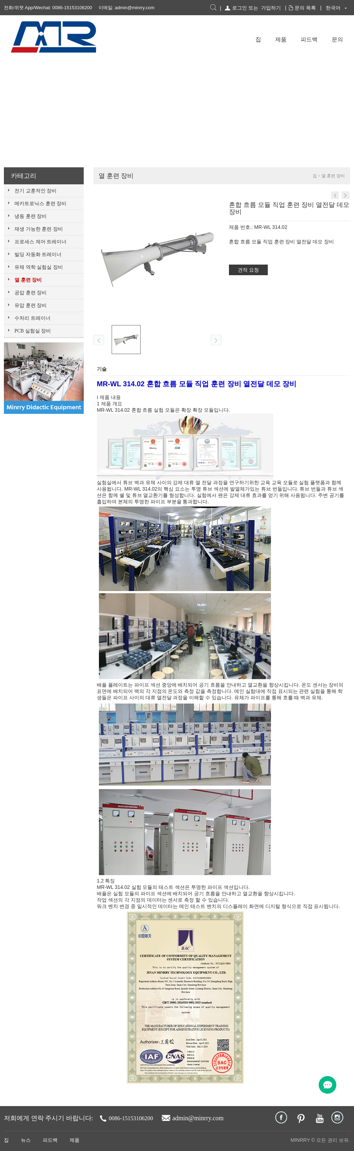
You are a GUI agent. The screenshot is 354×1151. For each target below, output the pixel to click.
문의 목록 (305, 8)
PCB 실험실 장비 (32, 331)
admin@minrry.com (134, 7)
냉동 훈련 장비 (30, 216)
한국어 (333, 8)
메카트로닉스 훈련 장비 (40, 203)
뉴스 (26, 1140)
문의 (337, 39)
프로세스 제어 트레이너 (40, 241)
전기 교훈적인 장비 (35, 190)
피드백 (309, 39)
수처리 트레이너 (32, 318)
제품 (281, 39)
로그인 (239, 8)
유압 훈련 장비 (30, 305)
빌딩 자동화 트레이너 (37, 254)
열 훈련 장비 (28, 280)
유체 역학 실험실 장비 (38, 267)
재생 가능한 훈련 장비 (38, 229)
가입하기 (271, 8)
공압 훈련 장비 (30, 292)
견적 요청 (248, 270)
